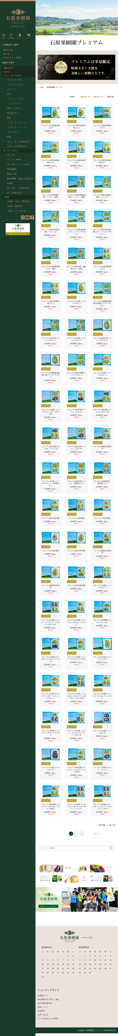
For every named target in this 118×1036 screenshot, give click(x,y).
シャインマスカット (15, 85)
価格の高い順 (98, 97)
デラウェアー (12, 89)
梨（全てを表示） (11, 151)
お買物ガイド (43, 998)
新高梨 (10, 183)
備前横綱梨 (12, 169)
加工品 (6, 54)
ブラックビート (13, 132)
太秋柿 (6, 197)
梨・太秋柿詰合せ (14, 193)
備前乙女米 (8, 50)
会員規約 (41, 1013)
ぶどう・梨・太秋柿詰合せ (18, 142)
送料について (43, 1010)
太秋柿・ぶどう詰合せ (16, 211)
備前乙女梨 (12, 174)
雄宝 (9, 118)
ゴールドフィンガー (15, 99)
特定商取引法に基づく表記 (48, 1002)
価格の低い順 (84, 97)
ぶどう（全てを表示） (13, 76)
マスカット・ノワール (16, 127)
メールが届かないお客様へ (48, 1021)
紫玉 (9, 94)
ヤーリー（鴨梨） (14, 160)
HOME (41, 87)
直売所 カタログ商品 (12, 58)
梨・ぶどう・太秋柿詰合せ (18, 188)
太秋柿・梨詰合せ (14, 206)
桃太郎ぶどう (12, 113)
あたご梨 (11, 155)
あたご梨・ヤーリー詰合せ (18, 164)
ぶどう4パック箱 (14, 80)
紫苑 (9, 137)
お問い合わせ (43, 1017)
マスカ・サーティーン (16, 123)
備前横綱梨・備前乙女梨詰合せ (20, 179)
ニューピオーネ (13, 104)
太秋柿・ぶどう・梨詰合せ (18, 201)
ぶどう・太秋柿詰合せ (16, 146)
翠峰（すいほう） (14, 108)
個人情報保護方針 (45, 1006)
